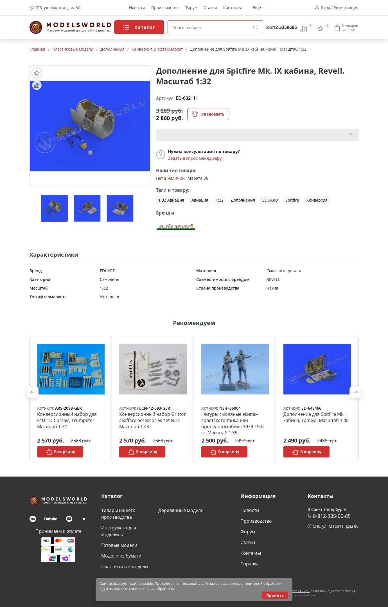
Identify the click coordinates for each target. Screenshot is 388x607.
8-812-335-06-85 (332, 516)
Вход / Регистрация (339, 7)
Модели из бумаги (121, 556)
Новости (137, 7)
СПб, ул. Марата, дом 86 (57, 7)
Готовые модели (119, 545)
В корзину (60, 451)
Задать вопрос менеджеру (195, 158)
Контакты (232, 7)
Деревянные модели (181, 510)
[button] (33, 392)
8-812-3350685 (281, 27)
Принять (275, 595)
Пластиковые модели (124, 566)
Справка (249, 564)
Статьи (210, 7)
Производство (165, 7)
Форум (191, 7)
